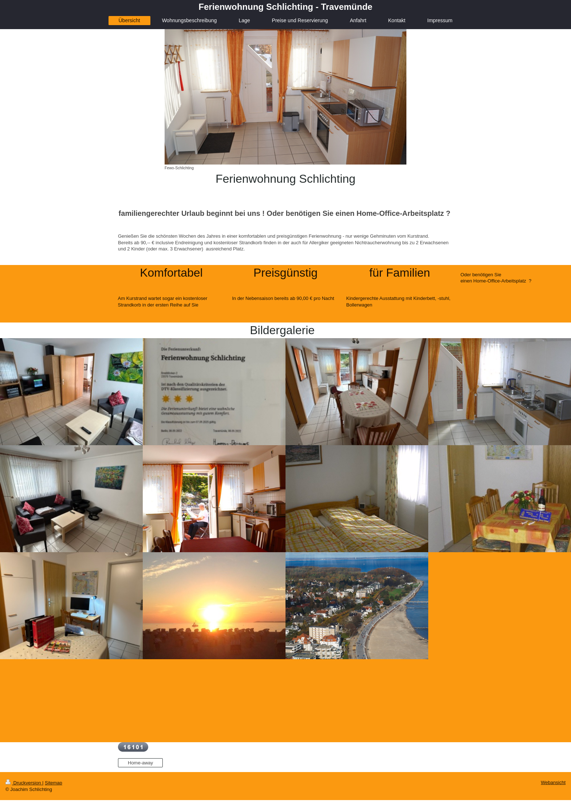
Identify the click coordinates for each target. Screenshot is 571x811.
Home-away (140, 762)
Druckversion (23, 783)
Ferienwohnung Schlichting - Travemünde (285, 7)
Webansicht (553, 782)
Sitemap (53, 783)
